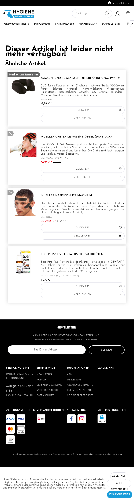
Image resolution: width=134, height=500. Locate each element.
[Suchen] (106, 13)
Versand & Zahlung (49, 385)
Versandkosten (59, 454)
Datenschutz (45, 395)
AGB (69, 374)
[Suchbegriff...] (92, 13)
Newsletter (44, 374)
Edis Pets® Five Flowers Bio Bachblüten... (73, 254)
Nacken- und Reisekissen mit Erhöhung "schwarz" (80, 78)
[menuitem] (102, 3)
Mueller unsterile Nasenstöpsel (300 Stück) (76, 136)
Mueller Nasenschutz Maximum (66, 195)
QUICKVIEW (98, 109)
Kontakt (42, 380)
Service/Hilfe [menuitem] (118, 3)
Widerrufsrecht (47, 390)
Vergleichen (97, 118)
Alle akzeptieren (119, 484)
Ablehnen (119, 476)
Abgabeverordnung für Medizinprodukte (81, 387)
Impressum (74, 380)
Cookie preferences (80, 395)
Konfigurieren (119, 494)
